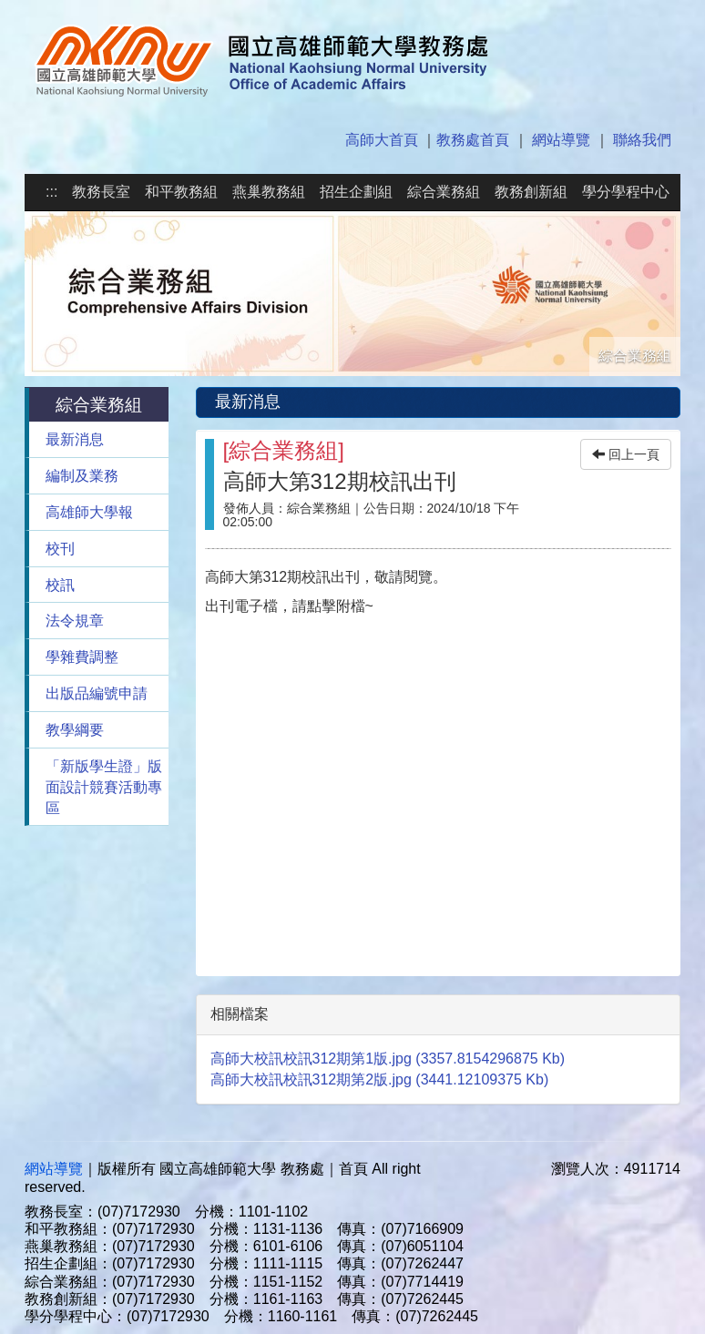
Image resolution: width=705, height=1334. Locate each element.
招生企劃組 (356, 191)
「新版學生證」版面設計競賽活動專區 (104, 787)
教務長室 (101, 191)
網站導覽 (561, 140)
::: (51, 191)
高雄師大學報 (89, 512)
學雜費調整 (82, 657)
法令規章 (75, 620)
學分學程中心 (625, 191)
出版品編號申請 (97, 693)
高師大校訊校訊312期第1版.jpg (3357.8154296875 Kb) (388, 1058)
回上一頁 (625, 454)
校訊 (60, 585)
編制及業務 (82, 476)
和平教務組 (181, 191)
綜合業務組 (443, 191)
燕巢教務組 (268, 191)
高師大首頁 (381, 140)
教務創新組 (531, 191)
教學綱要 (75, 730)
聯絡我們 (642, 140)
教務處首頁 (472, 140)
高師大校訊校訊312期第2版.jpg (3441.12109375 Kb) (379, 1079)
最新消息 (75, 439)
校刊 (60, 548)
